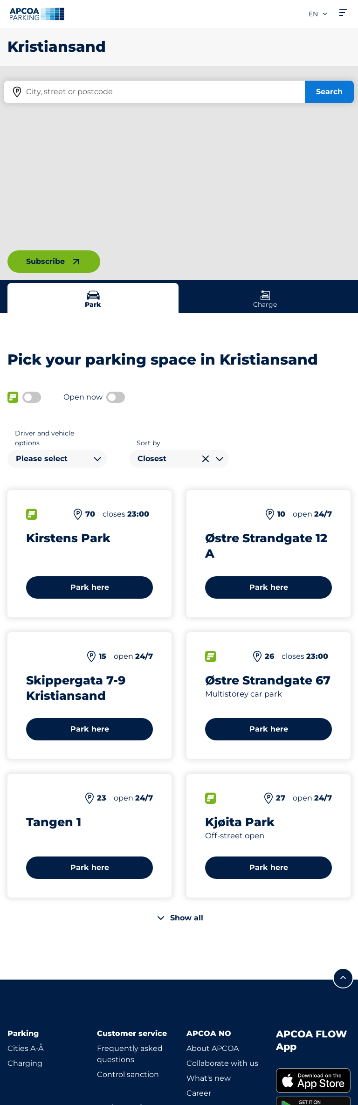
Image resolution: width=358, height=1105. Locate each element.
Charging (24, 1063)
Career (198, 1093)
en (318, 14)
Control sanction (128, 1074)
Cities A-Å (25, 1048)
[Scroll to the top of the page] (343, 978)
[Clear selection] (205, 459)
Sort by (148, 443)
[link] (313, 1080)
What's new (208, 1078)
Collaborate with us (222, 1063)
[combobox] (57, 459)
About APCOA (212, 1048)
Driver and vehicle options (44, 438)
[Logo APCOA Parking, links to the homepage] (37, 14)
